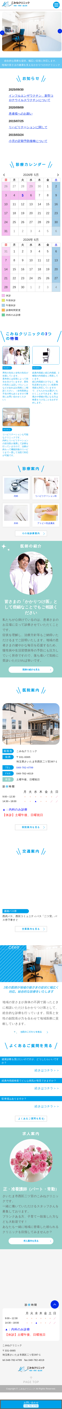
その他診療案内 (31, 533)
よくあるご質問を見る (31, 1118)
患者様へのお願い (21, 113)
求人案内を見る (31, 1241)
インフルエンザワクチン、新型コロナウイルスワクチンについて (31, 98)
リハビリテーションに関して (28, 127)
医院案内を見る (31, 827)
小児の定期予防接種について (28, 141)
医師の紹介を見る (31, 669)
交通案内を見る (31, 929)
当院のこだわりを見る (31, 1032)
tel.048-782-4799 (12, 1360)
